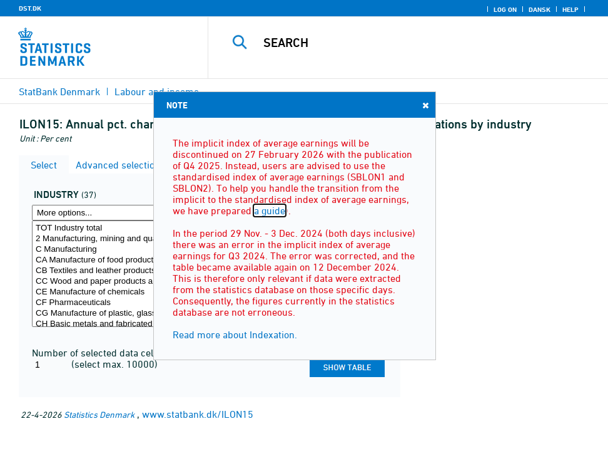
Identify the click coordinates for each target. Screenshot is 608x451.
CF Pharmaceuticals (115, 303)
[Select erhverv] (115, 273)
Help (570, 9)
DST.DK (30, 8)
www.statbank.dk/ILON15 (197, 414)
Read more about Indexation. (235, 334)
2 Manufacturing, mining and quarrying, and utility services (115, 239)
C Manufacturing (115, 249)
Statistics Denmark (99, 414)
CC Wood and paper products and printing (115, 281)
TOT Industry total (115, 228)
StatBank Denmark (59, 91)
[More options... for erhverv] (115, 212)
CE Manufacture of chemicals (115, 292)
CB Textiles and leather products (115, 271)
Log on (505, 9)
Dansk (539, 9)
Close (424, 105)
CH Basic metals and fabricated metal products (115, 324)
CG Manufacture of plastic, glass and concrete (115, 313)
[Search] (416, 42)
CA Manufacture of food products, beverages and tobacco (115, 260)
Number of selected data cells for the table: (125, 352)
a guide (269, 210)
